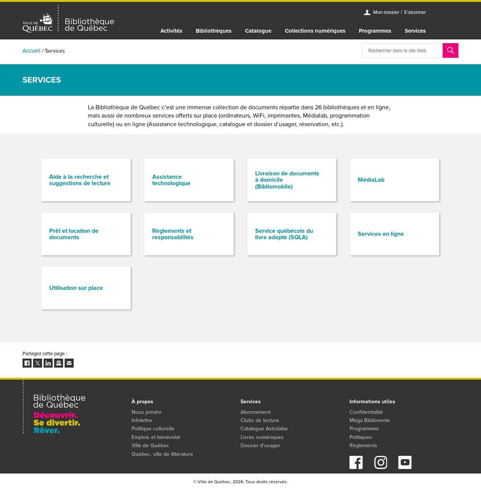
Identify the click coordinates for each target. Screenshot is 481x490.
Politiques (360, 437)
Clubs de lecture (259, 420)
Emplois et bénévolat (156, 437)
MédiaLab (371, 179)
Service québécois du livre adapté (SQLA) (284, 234)
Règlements (363, 445)
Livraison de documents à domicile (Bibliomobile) (287, 180)
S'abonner (415, 12)
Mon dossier (386, 12)
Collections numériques (315, 31)
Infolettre (142, 420)
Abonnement (255, 412)
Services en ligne (381, 233)
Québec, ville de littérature (162, 454)
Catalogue (258, 31)
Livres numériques (262, 437)
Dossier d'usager (260, 445)
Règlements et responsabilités (173, 234)
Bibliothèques (213, 31)
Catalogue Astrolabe (264, 429)
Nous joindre (147, 412)
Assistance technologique (171, 180)
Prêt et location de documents (73, 234)
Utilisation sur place (76, 287)
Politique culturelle (153, 429)
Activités (171, 31)
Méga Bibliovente (369, 420)
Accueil (32, 51)
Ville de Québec (150, 445)
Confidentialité (366, 412)
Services (415, 31)
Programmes (375, 31)
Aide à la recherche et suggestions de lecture (79, 180)
